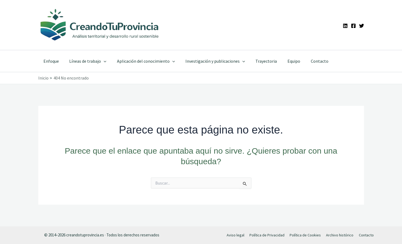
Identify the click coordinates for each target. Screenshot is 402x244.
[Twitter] (361, 25)
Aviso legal (236, 234)
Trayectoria (258, 61)
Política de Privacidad (267, 234)
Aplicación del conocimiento (141, 61)
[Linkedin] (345, 25)
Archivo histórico (339, 234)
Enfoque (50, 61)
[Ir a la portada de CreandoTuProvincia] (100, 25)
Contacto (307, 61)
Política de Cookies (305, 234)
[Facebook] (353, 25)
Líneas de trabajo (85, 61)
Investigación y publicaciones (209, 61)
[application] (101, 61)
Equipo (283, 61)
